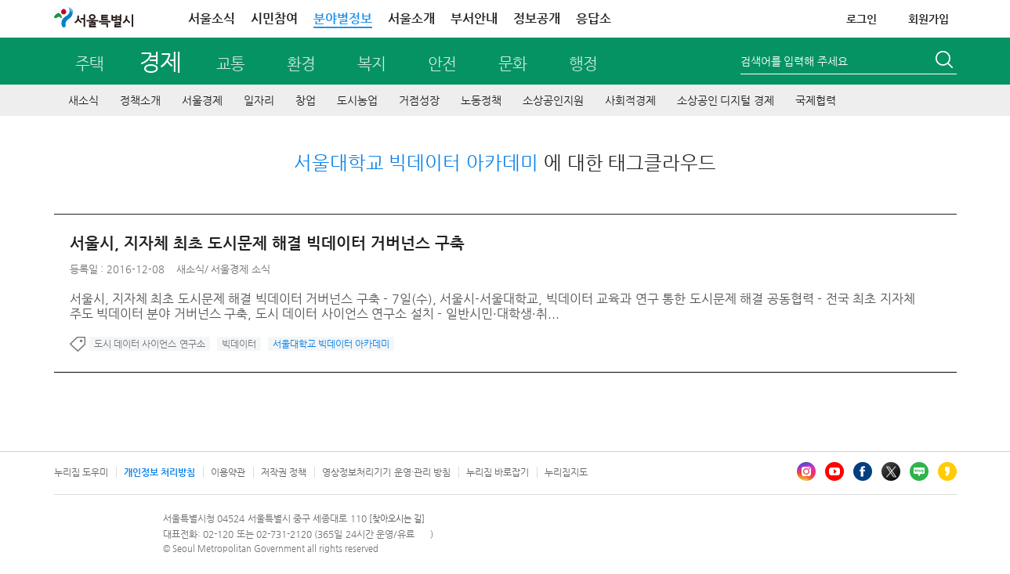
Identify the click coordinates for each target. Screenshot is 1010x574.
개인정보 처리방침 (159, 472)
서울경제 (202, 100)
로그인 (861, 19)
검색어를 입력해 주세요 (794, 61)
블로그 (919, 471)
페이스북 (862, 471)
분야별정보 (342, 18)
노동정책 (481, 100)
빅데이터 (239, 343)
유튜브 (834, 471)
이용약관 (228, 472)
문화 (512, 64)
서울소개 (411, 18)
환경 (301, 64)
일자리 (259, 100)
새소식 (83, 100)
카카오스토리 (947, 471)
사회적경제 (630, 100)
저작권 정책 (283, 472)
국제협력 (815, 100)
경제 (159, 61)
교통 (230, 64)
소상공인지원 (553, 100)
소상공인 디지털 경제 (726, 100)
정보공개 (536, 18)
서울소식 (211, 18)
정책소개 (140, 100)
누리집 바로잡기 (497, 472)
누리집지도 (566, 472)
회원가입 (928, 19)
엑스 (890, 471)
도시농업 (357, 100)
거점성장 (419, 100)
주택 (89, 64)
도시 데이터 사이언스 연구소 (149, 343)
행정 (583, 64)
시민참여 (274, 18)
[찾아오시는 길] (397, 519)
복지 (371, 64)
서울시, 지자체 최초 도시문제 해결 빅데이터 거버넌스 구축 (267, 243)
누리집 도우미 (81, 472)
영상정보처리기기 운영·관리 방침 (386, 472)
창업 (305, 100)
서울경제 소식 (240, 269)
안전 (442, 64)
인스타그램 (806, 471)
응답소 (593, 18)
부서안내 (474, 18)
